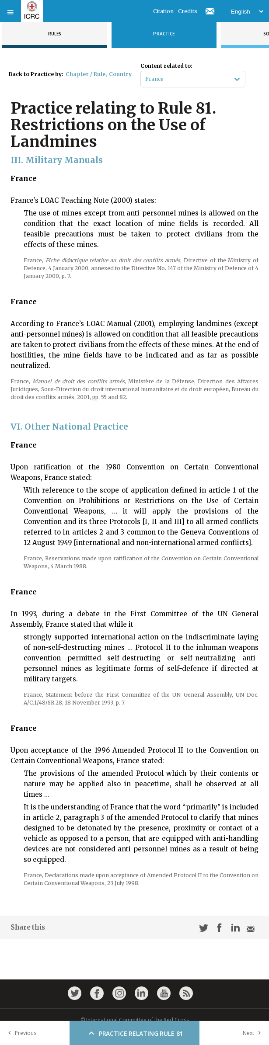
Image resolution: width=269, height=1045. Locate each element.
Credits (187, 11)
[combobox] (146, 79)
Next (254, 1033)
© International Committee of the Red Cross (134, 1020)
